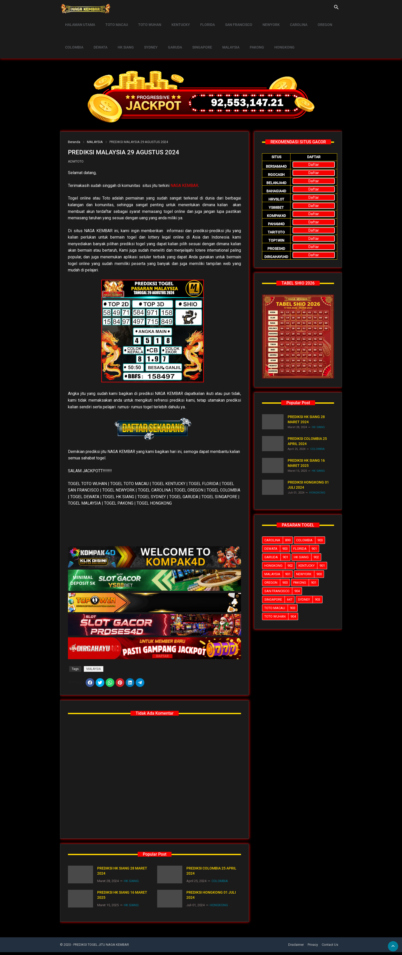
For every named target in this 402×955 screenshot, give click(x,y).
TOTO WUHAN (145, 20)
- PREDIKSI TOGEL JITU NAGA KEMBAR (100, 947)
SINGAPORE (194, 35)
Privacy (313, 947)
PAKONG (245, 35)
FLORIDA (200, 20)
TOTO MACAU (114, 20)
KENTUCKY (175, 20)
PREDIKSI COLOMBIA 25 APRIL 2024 (211, 873)
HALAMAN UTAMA (79, 20)
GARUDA (168, 35)
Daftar (313, 165)
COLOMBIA (73, 35)
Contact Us (330, 947)
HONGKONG (271, 35)
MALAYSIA (220, 35)
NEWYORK (261, 20)
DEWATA (98, 35)
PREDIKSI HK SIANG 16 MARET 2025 (122, 897)
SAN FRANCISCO (230, 20)
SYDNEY (145, 35)
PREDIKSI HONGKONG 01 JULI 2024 (211, 897)
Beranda (74, 142)
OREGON (312, 20)
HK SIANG (122, 35)
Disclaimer (296, 947)
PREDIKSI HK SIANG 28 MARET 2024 (122, 873)
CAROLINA (287, 20)
